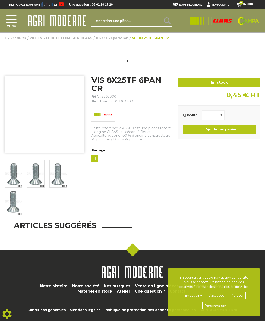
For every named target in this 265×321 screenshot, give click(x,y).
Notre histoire (54, 286)
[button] (219, 4)
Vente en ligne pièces (157, 286)
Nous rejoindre (188, 4)
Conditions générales (46, 310)
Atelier (123, 291)
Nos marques (117, 286)
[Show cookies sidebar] (7, 314)
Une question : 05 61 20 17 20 (95, 4)
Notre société (85, 286)
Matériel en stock (95, 291)
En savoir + (193, 295)
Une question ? (150, 291)
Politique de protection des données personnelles (150, 310)
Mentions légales (85, 310)
